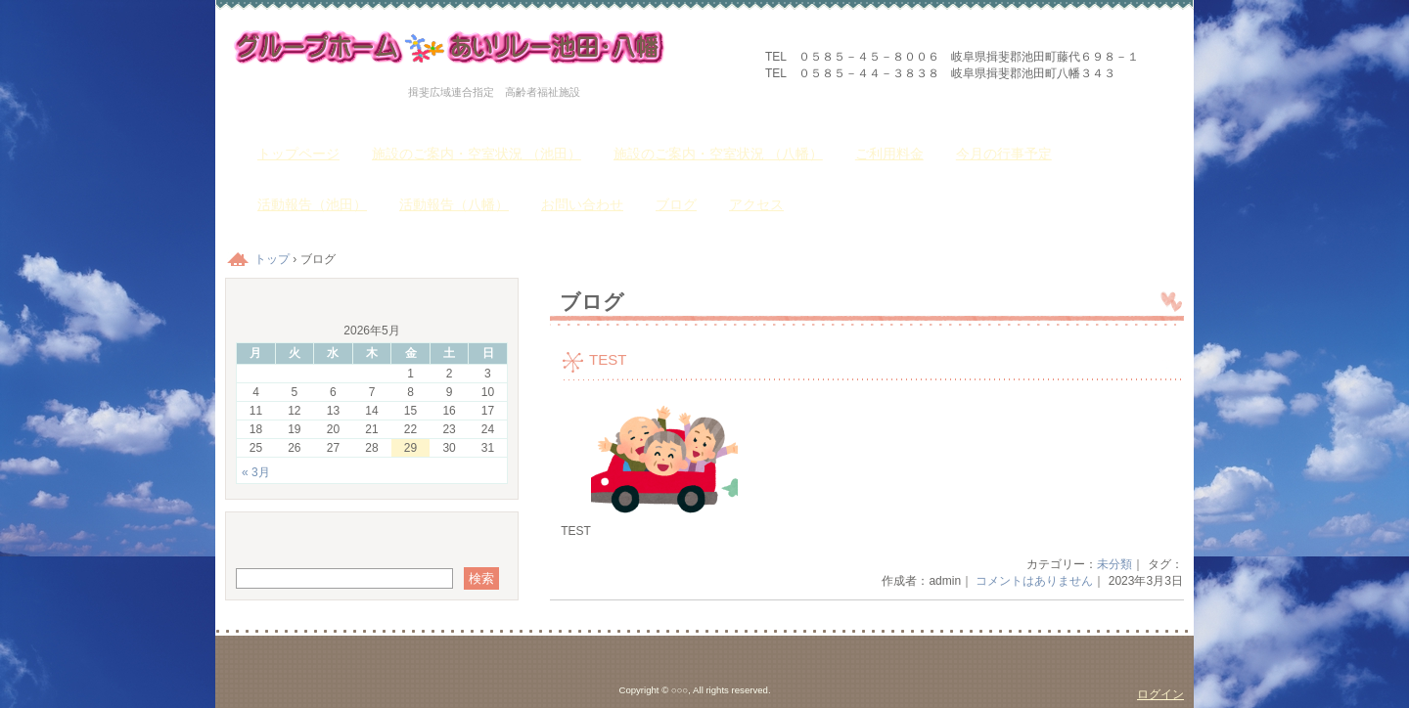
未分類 (1114, 564)
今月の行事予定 (1004, 153)
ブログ (676, 204)
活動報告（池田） (312, 204)
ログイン (1160, 694)
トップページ (298, 153)
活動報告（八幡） (454, 204)
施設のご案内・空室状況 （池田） (476, 153)
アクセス (756, 204)
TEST (607, 359)
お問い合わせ (582, 204)
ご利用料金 (889, 153)
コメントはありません (1034, 581)
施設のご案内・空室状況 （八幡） (718, 153)
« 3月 (256, 472)
